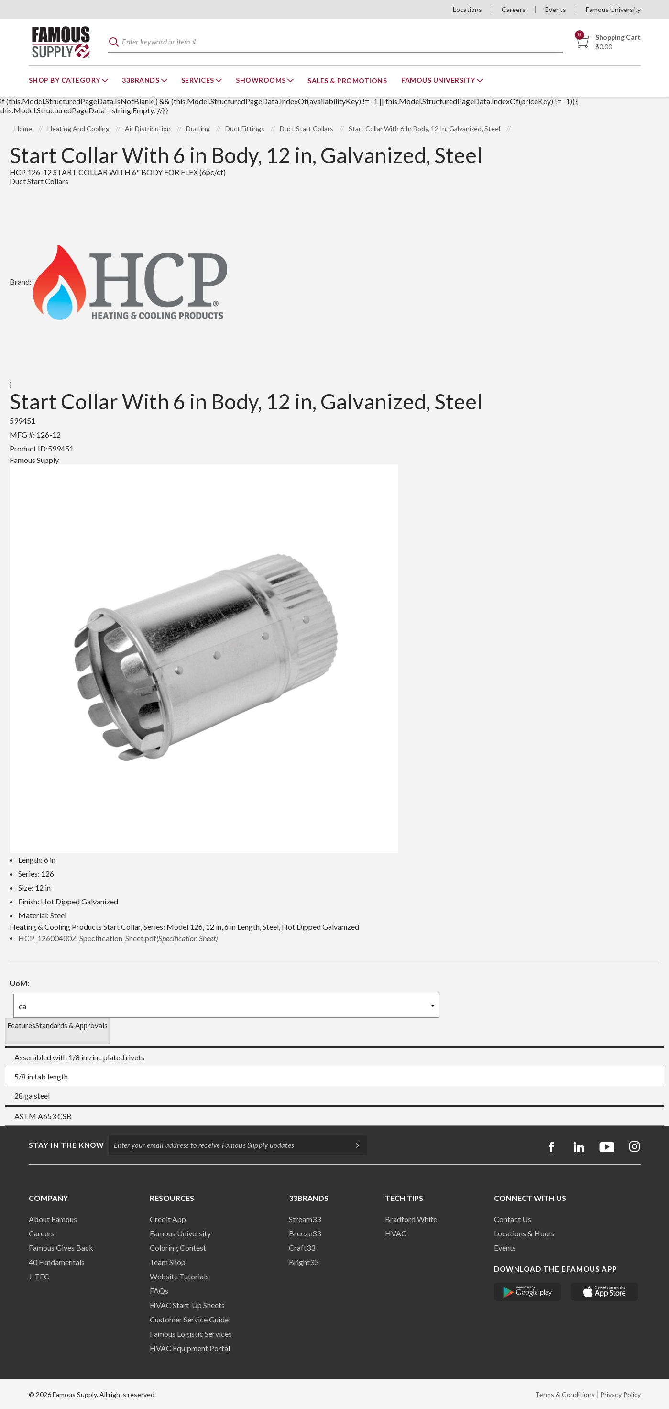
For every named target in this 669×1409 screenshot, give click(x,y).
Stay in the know (66, 1145)
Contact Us (512, 1218)
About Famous (53, 1218)
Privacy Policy (620, 1394)
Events (555, 9)
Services (198, 80)
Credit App (168, 1218)
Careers (514, 9)
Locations (467, 9)
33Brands (141, 80)
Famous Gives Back (61, 1247)
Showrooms (261, 80)
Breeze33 (305, 1233)
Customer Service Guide (189, 1319)
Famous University (613, 9)
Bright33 (303, 1261)
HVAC (395, 1233)
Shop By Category (65, 80)
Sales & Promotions (347, 81)
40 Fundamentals (57, 1261)
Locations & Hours (524, 1233)
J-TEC (39, 1276)
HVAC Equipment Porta (189, 1348)
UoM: (19, 983)
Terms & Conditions (565, 1394)
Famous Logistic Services (191, 1333)
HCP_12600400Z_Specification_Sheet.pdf (118, 938)
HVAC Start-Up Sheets (187, 1305)
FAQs (159, 1290)
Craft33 (302, 1247)
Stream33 (305, 1218)
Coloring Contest (178, 1247)
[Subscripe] (353, 1145)
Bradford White (411, 1218)
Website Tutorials (179, 1276)
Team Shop (168, 1261)
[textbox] (335, 42)
